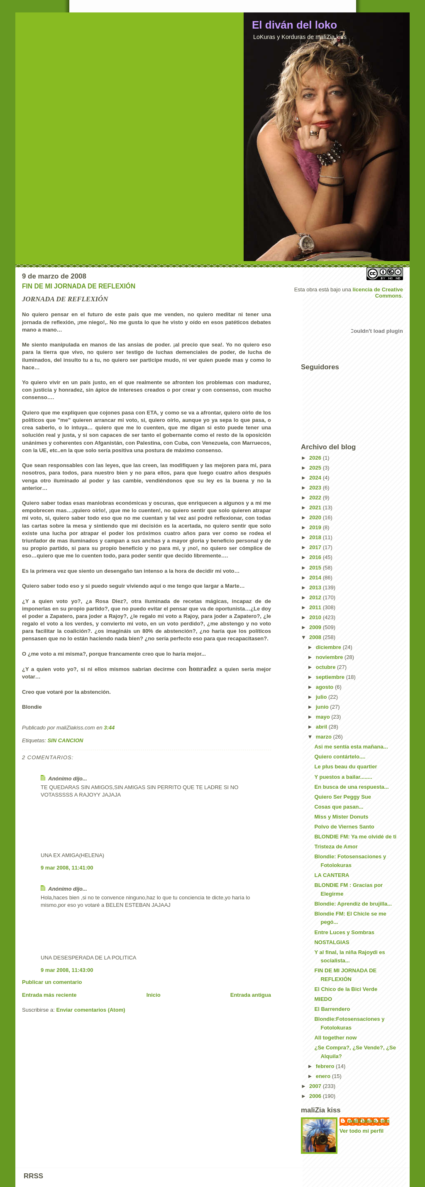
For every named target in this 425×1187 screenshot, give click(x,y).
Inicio (154, 995)
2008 (316, 637)
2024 (316, 478)
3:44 (109, 727)
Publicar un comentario (52, 982)
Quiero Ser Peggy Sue (342, 797)
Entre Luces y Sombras (344, 932)
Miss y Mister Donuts (341, 817)
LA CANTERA (331, 875)
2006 (316, 1096)
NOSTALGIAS (331, 942)
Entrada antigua (250, 995)
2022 (316, 497)
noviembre (330, 657)
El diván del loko (294, 25)
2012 (316, 597)
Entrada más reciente (49, 995)
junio (323, 707)
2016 (316, 557)
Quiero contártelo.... (339, 756)
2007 (316, 1086)
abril (322, 727)
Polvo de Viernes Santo (344, 827)
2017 (316, 547)
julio (322, 697)
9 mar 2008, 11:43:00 (67, 970)
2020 (316, 517)
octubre (326, 667)
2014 (316, 577)
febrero (326, 1066)
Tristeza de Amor (335, 846)
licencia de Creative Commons (378, 292)
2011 (316, 607)
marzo (324, 737)
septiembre (331, 677)
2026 (316, 458)
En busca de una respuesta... (351, 787)
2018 (316, 537)
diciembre (329, 647)
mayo (324, 717)
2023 (316, 487)
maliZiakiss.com (368, 1121)
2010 (316, 617)
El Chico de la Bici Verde (345, 989)
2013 (316, 587)
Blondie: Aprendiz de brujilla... (353, 904)
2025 (316, 468)
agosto (325, 687)
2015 (316, 567)
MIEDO (323, 999)
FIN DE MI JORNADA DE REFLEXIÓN (78, 286)
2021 (316, 507)
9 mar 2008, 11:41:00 (67, 868)
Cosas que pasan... (338, 807)
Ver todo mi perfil (361, 1131)
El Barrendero (332, 1009)
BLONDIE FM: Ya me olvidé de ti (355, 836)
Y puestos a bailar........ (343, 777)
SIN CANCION (65, 740)
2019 (316, 527)
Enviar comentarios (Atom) (90, 1010)
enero (324, 1076)
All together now (335, 1037)
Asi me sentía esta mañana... (351, 747)
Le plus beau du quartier (345, 766)
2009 (316, 627)
